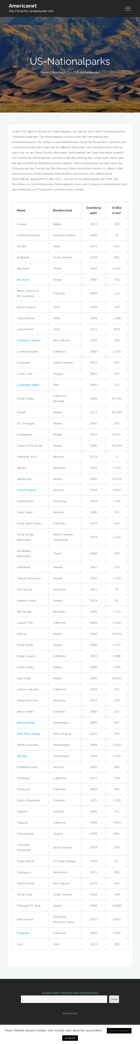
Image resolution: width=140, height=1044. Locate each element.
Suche (114, 999)
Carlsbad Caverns (29, 340)
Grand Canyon (26, 490)
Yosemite (23, 933)
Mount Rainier (26, 722)
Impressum (70, 1013)
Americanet (23, 6)
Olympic (22, 756)
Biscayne (23, 279)
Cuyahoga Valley (28, 385)
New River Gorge (28, 734)
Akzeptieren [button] (70, 1038)
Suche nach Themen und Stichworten (70, 993)
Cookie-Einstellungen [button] (119, 1030)
